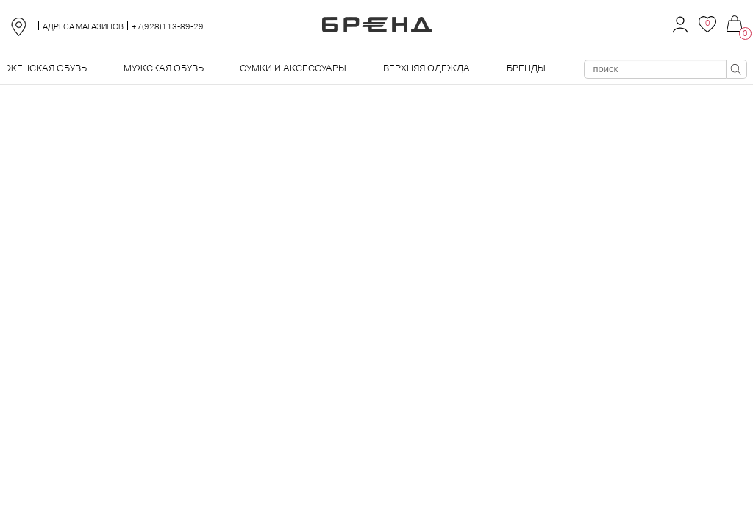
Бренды (526, 68)
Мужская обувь (164, 68)
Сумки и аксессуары (293, 68)
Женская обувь (47, 68)
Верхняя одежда (426, 68)
